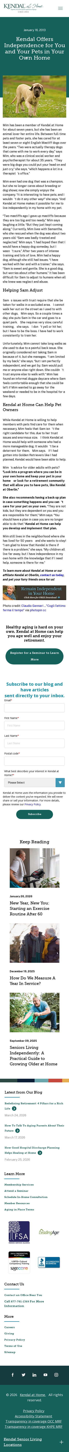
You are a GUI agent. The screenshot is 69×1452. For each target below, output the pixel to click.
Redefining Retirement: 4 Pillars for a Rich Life (34, 1106)
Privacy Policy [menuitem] (14, 1340)
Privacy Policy (32, 804)
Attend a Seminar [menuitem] (16, 1191)
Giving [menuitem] (9, 1333)
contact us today (51, 575)
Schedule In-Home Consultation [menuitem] (25, 1197)
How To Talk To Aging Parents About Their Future (34, 1128)
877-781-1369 (20, 1301)
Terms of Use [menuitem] (13, 1346)
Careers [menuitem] (9, 1327)
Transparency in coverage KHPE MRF (34, 1426)
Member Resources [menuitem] (17, 1203)
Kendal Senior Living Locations (34, 1442)
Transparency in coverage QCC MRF (34, 1421)
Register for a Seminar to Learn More (34, 656)
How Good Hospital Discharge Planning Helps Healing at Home (32, 1151)
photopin (36, 610)
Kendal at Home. (33, 1395)
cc (44, 610)
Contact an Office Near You (23, 1295)
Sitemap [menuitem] (9, 1352)
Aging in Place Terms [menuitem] (19, 1209)
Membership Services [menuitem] (19, 1185)
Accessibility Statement (33, 1416)
